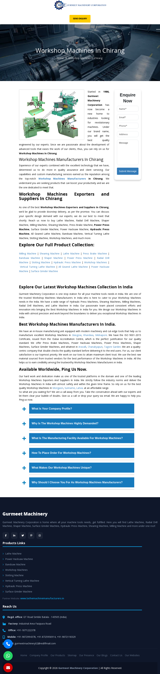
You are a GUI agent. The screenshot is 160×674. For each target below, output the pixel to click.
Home (60, 58)
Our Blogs (102, 655)
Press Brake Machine (95, 253)
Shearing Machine (49, 253)
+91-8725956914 (46, 636)
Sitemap (72, 655)
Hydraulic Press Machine (67, 262)
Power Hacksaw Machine (18, 559)
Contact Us (116, 655)
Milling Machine (27, 253)
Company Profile (39, 655)
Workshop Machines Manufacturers (62, 178)
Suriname (70, 388)
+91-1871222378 (26, 630)
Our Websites (132, 655)
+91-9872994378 (26, 636)
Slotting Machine (41, 262)
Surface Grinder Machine (44, 271)
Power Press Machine (80, 258)
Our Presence (86, 655)
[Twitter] (22, 535)
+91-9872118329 (66, 636)
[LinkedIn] (14, 535)
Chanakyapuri (95, 346)
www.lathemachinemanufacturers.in (42, 598)
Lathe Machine (71, 253)
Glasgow (77, 335)
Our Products (58, 655)
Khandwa (88, 335)
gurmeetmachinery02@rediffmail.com (35, 643)
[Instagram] (39, 535)
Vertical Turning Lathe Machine (37, 266)
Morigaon (58, 388)
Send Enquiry (80, 18)
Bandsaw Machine (29, 258)
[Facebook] (6, 535)
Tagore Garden (112, 346)
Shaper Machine (53, 258)
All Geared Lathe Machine (73, 266)
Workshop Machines (95, 262)
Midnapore (101, 335)
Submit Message (128, 171)
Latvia (79, 388)
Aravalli (82, 346)
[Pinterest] (31, 535)
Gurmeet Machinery (25, 514)
